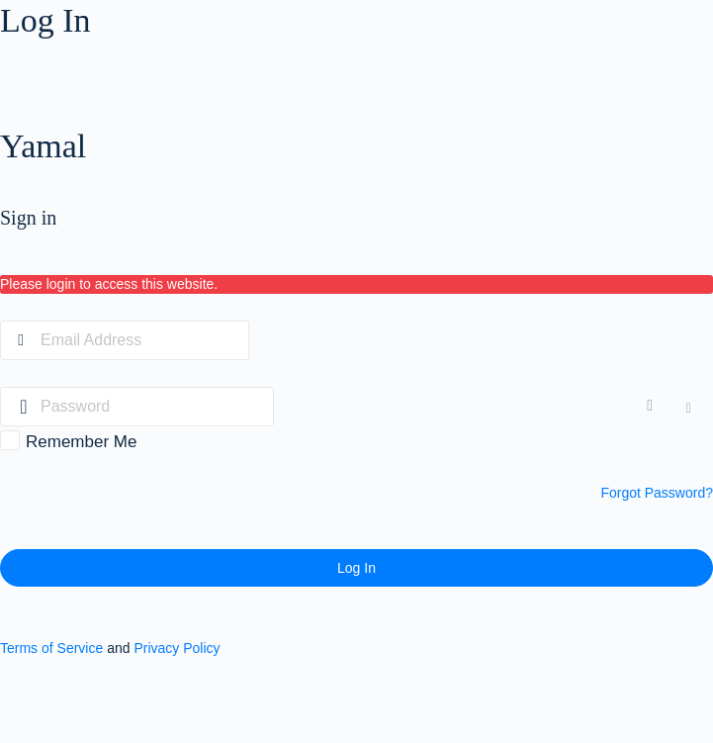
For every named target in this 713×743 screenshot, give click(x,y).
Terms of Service (51, 648)
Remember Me (81, 441)
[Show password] (653, 406)
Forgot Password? (656, 493)
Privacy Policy (177, 648)
